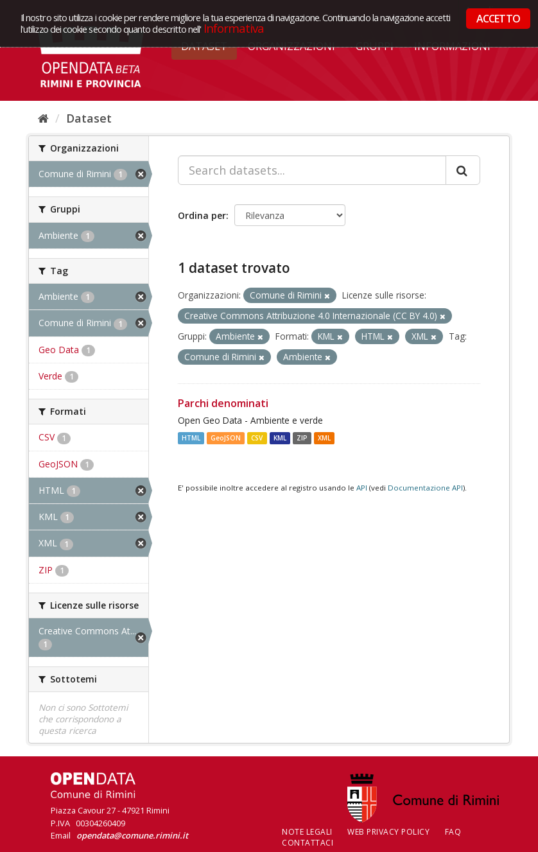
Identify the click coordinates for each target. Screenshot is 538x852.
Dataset (89, 118)
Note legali (307, 831)
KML (279, 437)
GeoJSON (226, 437)
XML (324, 437)
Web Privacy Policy (388, 831)
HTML (191, 437)
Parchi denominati (223, 403)
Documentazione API (425, 487)
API (361, 487)
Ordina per (202, 215)
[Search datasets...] (312, 170)
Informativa (234, 28)
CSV (257, 437)
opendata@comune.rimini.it (132, 835)
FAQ (453, 831)
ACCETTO (498, 19)
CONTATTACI (307, 842)
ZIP (302, 437)
